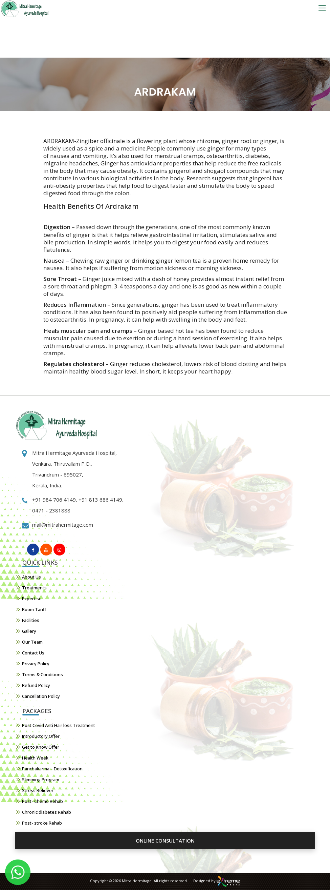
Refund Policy (36, 685)
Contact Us (33, 653)
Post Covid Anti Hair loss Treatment (58, 725)
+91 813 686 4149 (99, 499)
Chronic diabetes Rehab (46, 812)
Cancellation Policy (41, 696)
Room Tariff (34, 609)
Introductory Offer (41, 736)
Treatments (34, 588)
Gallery (29, 631)
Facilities (30, 620)
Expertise (32, 598)
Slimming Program (40, 779)
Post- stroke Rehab (42, 823)
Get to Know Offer (40, 747)
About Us (31, 577)
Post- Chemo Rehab (42, 801)
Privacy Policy (35, 664)
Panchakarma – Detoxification (52, 769)
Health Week (35, 758)
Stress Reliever (37, 790)
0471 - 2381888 (51, 510)
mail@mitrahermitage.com (62, 524)
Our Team (32, 642)
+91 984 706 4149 (54, 499)
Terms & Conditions (42, 674)
